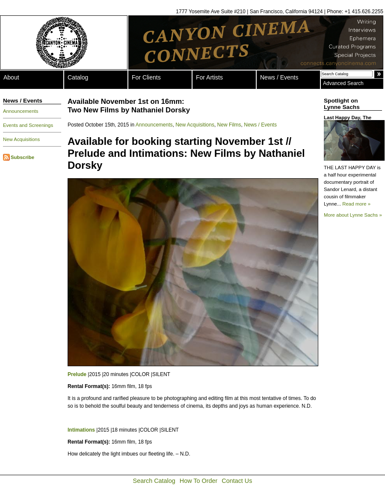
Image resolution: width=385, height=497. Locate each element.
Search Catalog (154, 480)
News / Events (279, 77)
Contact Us (237, 480)
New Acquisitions (21, 139)
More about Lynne (353, 215)
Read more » (356, 203)
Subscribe (22, 157)
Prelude (77, 374)
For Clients (146, 77)
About (11, 77)
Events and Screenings (28, 125)
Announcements (20, 111)
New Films (229, 125)
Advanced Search (343, 83)
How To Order (199, 480)
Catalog (78, 77)
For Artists (209, 77)
